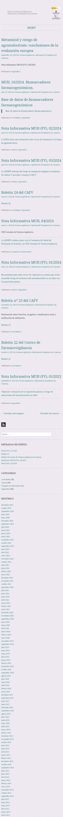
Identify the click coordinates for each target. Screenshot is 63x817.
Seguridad (16, 71)
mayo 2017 (5, 704)
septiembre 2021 (7, 587)
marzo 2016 (5, 730)
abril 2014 (5, 777)
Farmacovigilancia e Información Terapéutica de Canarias (37, 92)
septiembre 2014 (7, 768)
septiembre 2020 (7, 619)
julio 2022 (5, 565)
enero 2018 (5, 692)
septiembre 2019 (7, 644)
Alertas (14, 150)
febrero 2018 (6, 688)
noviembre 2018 (7, 666)
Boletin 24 (6, 203)
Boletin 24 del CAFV (17, 192)
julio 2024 (5, 527)
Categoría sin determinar (21, 252)
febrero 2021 (6, 606)
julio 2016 (5, 717)
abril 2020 (5, 628)
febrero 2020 (6, 635)
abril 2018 (5, 685)
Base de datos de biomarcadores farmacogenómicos (29, 111)
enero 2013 (5, 815)
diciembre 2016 (7, 707)
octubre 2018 (6, 669)
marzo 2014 (5, 780)
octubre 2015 (6, 742)
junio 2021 (5, 593)
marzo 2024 (5, 533)
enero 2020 (5, 638)
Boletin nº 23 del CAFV (19, 301)
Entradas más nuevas (51, 413)
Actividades (16, 118)
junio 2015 (5, 749)
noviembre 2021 (7, 581)
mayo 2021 (5, 597)
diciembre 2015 (7, 736)
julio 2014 (5, 771)
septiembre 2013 (7, 796)
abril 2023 (5, 552)
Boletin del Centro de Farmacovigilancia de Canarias (21, 457)
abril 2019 (5, 657)
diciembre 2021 (7, 578)
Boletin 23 (6, 325)
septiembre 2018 (7, 673)
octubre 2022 (6, 562)
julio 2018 (5, 679)
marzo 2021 (5, 603)
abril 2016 (5, 726)
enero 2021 (5, 609)
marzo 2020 (5, 631)
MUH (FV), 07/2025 (9, 451)
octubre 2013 (6, 793)
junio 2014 (5, 774)
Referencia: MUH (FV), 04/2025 (13, 460)
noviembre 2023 (7, 540)
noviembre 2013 (7, 790)
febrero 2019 (6, 663)
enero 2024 (5, 536)
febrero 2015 (6, 758)
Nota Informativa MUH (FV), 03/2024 (31, 161)
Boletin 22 (6, 359)
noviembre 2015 (7, 739)
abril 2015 (5, 752)
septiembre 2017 (7, 698)
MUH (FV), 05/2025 (9, 463)
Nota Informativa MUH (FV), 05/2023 (31, 377)
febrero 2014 (6, 783)
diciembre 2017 (7, 695)
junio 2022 (5, 568)
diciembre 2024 (7, 521)
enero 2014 (5, 787)
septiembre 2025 (7, 511)
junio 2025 (5, 514)
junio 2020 (5, 622)
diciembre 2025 (7, 505)
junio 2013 (5, 802)
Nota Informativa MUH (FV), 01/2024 (31, 262)
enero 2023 (5, 555)
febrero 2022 (6, 571)
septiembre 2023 (7, 546)
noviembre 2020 (7, 616)
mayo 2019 (5, 654)
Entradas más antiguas (12, 413)
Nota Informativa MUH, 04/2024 (27, 221)
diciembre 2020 (7, 612)
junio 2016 (5, 720)
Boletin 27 (5, 454)
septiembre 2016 (7, 711)
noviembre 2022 (7, 559)
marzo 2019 (5, 660)
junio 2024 (5, 530)
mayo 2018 (5, 682)
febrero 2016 (6, 733)
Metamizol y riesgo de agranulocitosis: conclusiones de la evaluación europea (29, 45)
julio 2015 (5, 745)
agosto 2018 (5, 676)
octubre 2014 (6, 764)
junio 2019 (5, 650)
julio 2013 (5, 799)
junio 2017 (5, 701)
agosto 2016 (5, 714)
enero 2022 (5, 574)
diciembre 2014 (7, 761)
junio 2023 (5, 549)
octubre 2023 (6, 543)
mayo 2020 (5, 625)
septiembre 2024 (7, 524)
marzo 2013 (5, 812)
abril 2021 (5, 600)
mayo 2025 (5, 517)
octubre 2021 (6, 584)
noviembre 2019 (7, 641)
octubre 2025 (6, 508)
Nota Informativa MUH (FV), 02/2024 (31, 128)
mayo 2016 (5, 723)
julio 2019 (5, 647)
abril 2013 (5, 809)
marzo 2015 (5, 755)
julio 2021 (5, 590)
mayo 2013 (5, 805)
